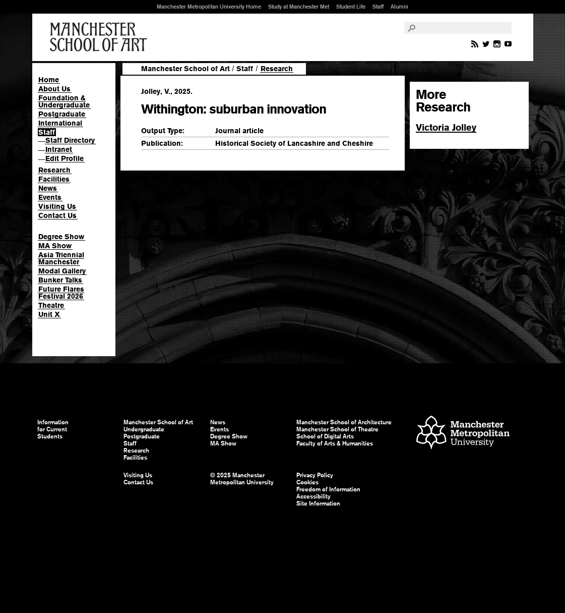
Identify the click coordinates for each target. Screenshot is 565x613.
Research (54, 170)
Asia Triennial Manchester (61, 258)
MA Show (55, 246)
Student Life (350, 7)
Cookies (307, 482)
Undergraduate (143, 429)
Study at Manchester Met (298, 7)
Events (49, 197)
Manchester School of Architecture (344, 422)
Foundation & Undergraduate (64, 101)
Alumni (399, 7)
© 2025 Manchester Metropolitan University (242, 479)
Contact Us (57, 215)
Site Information (318, 503)
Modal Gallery (62, 271)
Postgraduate (61, 114)
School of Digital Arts (325, 436)
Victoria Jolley (446, 127)
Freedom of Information (328, 489)
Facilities (54, 179)
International (60, 123)
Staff (378, 7)
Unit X (49, 314)
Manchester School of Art (100, 37)
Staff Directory (70, 140)
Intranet (58, 149)
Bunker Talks (60, 280)
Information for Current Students (53, 429)
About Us (54, 89)
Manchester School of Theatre (337, 429)
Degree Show (61, 237)
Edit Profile (64, 158)
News (47, 188)
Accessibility (313, 496)
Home (48, 80)
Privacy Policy (314, 475)
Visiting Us (57, 206)
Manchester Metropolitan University (463, 434)
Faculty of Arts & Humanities (334, 443)
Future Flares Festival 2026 (61, 292)
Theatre (51, 305)
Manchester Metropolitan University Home (209, 7)
